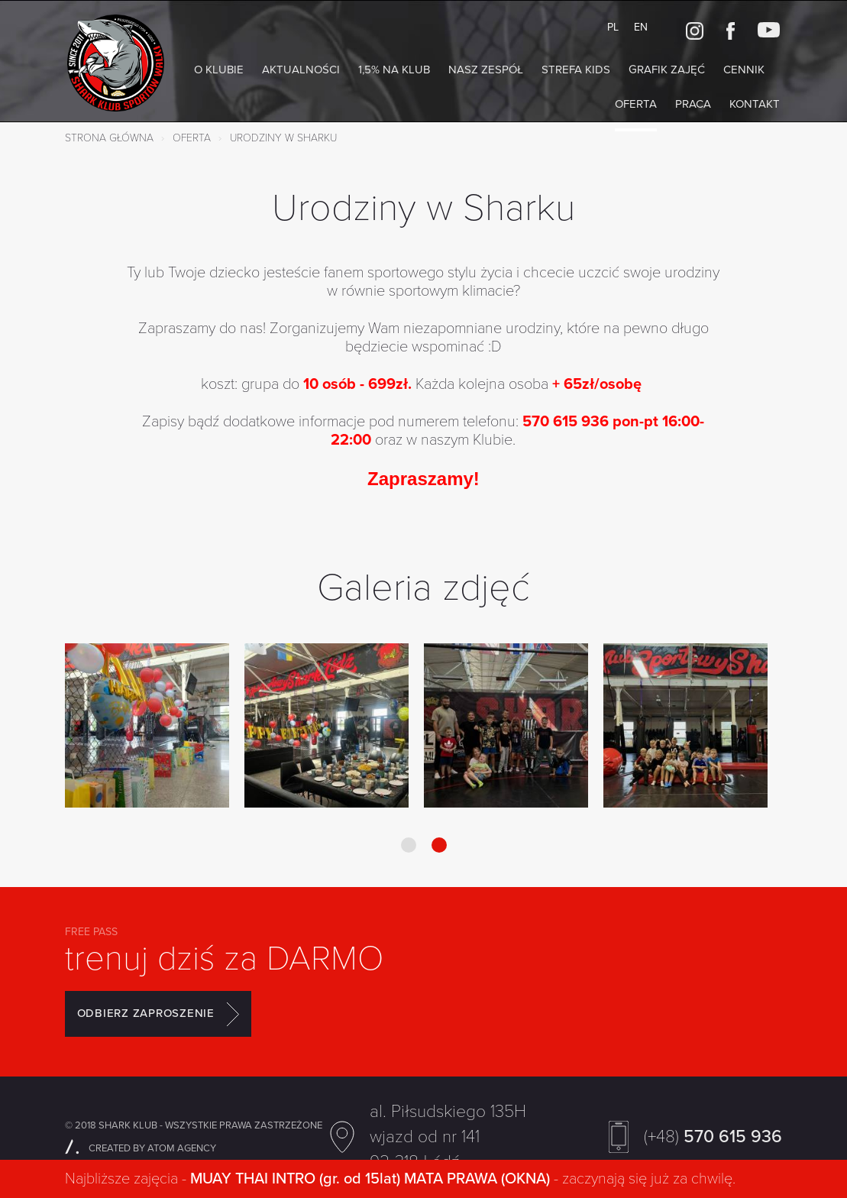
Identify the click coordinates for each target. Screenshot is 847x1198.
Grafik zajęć (667, 69)
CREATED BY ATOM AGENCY (140, 1148)
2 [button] (439, 845)
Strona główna (109, 137)
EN (641, 27)
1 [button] (408, 845)
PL (613, 27)
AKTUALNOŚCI (301, 69)
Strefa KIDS (575, 69)
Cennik (744, 69)
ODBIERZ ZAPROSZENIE (158, 1014)
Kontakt (754, 104)
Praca (693, 104)
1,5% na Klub (394, 69)
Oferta (636, 104)
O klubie (219, 69)
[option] (147, 727)
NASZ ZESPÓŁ (485, 69)
